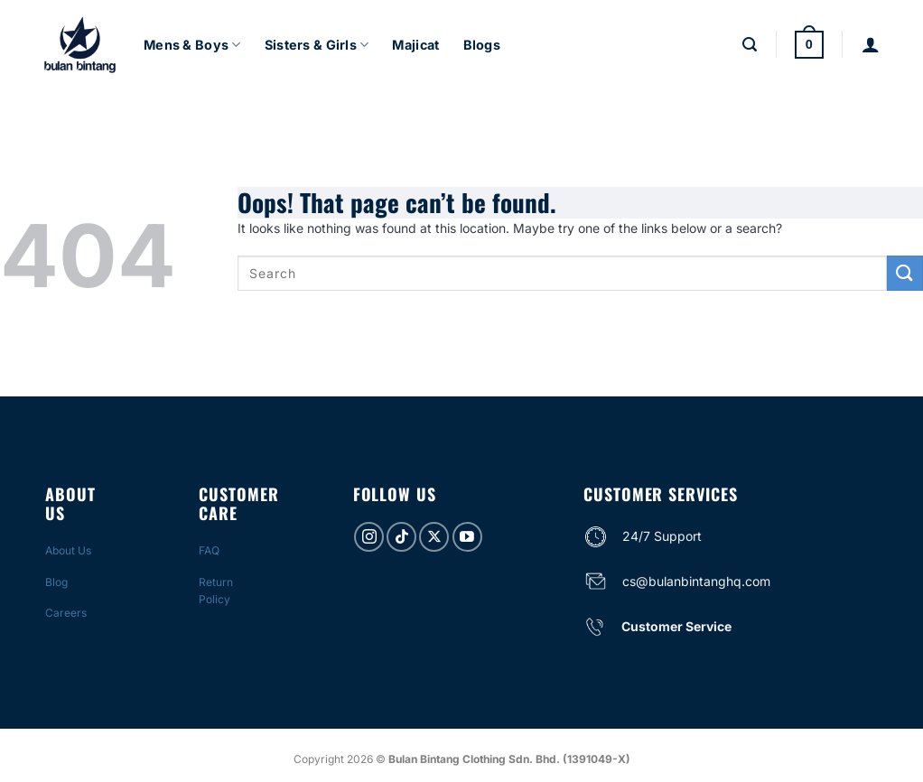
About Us (68, 550)
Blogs (481, 44)
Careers (66, 612)
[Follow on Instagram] (369, 537)
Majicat (415, 44)
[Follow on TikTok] (401, 537)
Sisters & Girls (317, 44)
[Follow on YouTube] (467, 537)
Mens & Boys (192, 44)
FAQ (209, 550)
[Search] (749, 44)
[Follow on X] (434, 537)
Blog (56, 582)
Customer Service (676, 626)
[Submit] (905, 273)
